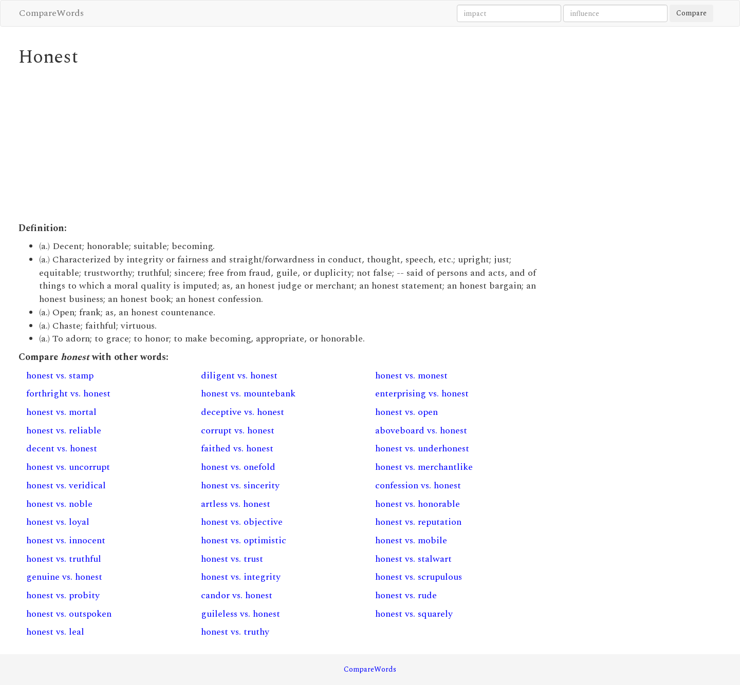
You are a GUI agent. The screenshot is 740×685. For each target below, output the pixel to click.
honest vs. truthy (235, 632)
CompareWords (51, 13)
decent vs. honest (61, 448)
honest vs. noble (59, 504)
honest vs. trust (232, 559)
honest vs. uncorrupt (68, 467)
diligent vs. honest (239, 376)
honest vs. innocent (65, 540)
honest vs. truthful (63, 559)
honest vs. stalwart (413, 559)
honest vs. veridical (66, 485)
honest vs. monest (411, 376)
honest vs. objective (242, 522)
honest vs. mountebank (248, 394)
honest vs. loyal (57, 522)
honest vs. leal (55, 632)
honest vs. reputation (418, 522)
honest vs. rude (406, 595)
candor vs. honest (236, 595)
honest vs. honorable (417, 504)
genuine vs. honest (64, 577)
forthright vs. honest (68, 394)
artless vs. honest (235, 504)
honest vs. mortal (61, 412)
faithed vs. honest (237, 448)
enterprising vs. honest (422, 394)
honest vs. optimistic (243, 540)
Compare (691, 13)
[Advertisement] (280, 145)
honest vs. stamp (60, 376)
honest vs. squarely (414, 614)
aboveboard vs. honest (421, 430)
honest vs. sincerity (240, 485)
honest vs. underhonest (422, 448)
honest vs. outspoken (69, 614)
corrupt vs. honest (237, 430)
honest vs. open (406, 412)
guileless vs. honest (240, 614)
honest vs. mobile (411, 540)
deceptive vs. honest (242, 412)
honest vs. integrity (241, 577)
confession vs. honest (418, 485)
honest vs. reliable (63, 430)
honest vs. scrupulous (418, 577)
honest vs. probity (63, 595)
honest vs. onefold (238, 467)
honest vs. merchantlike (424, 467)
